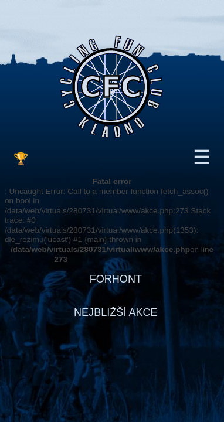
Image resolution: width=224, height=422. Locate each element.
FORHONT (116, 279)
